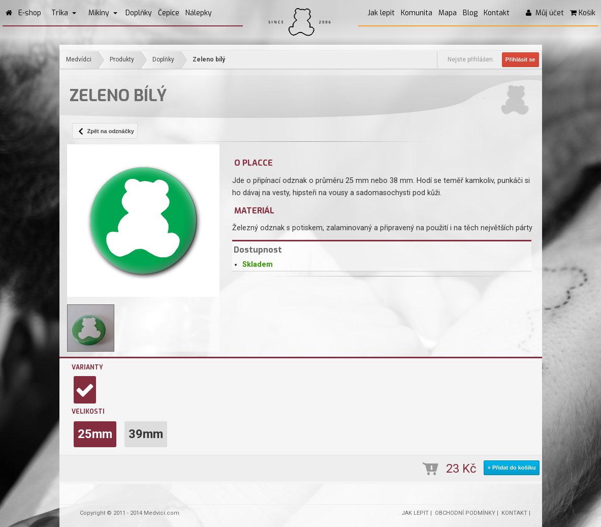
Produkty (122, 59)
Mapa (447, 13)
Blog (470, 13)
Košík (582, 13)
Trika (63, 13)
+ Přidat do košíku (511, 467)
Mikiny (102, 13)
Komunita (416, 13)
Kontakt (497, 13)
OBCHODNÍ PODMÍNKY (465, 513)
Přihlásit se (520, 59)
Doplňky (138, 13)
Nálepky (198, 13)
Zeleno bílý (209, 59)
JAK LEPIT (415, 513)
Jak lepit (381, 13)
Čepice (168, 13)
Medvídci (78, 59)
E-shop (29, 13)
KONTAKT (514, 513)
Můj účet (545, 13)
